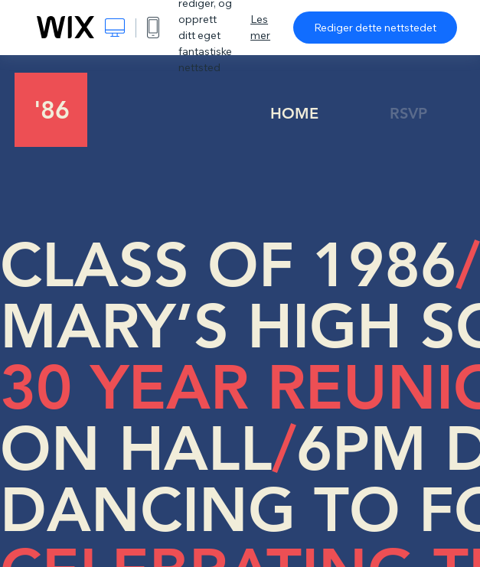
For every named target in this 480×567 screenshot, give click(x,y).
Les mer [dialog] (260, 27)
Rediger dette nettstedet (375, 27)
